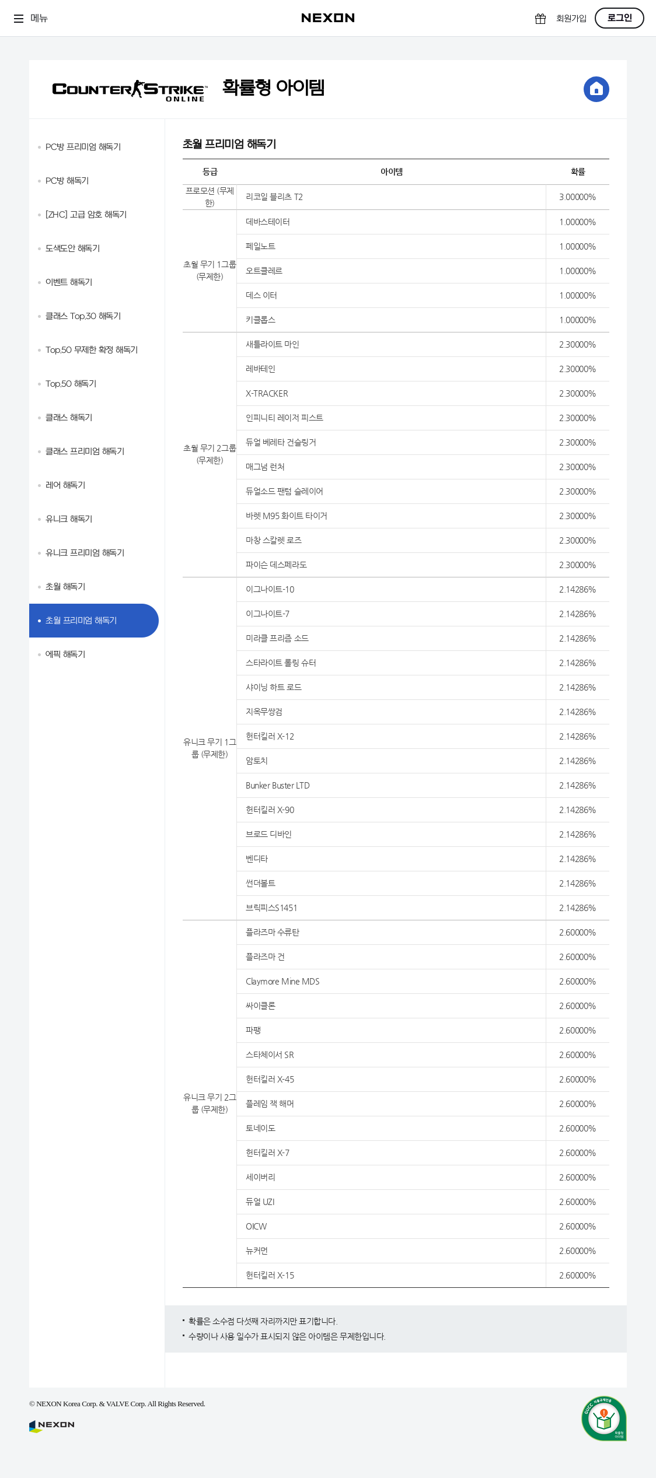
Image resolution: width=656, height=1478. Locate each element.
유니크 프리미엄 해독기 (85, 553)
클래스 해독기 (69, 418)
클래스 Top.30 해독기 (83, 316)
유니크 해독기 (69, 519)
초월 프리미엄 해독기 (81, 621)
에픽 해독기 (65, 655)
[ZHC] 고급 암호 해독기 (86, 215)
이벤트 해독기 (69, 283)
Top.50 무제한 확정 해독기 (92, 350)
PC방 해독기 (67, 181)
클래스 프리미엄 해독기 (85, 452)
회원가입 (571, 19)
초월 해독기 (65, 587)
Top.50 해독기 (71, 384)
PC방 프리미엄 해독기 (83, 147)
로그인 (620, 18)
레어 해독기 (65, 486)
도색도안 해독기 (72, 249)
